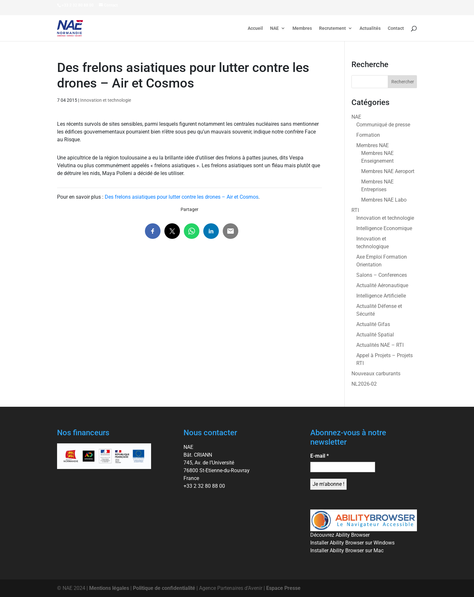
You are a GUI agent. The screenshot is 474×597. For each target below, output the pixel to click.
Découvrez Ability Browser (340, 535)
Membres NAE (372, 145)
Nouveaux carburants (375, 373)
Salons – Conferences (381, 275)
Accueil (255, 28)
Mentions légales (109, 588)
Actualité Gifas (373, 324)
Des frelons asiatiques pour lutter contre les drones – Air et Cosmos (181, 197)
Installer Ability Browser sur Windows (352, 543)
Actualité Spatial (375, 335)
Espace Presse (283, 588)
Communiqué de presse (383, 125)
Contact (396, 28)
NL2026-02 (364, 384)
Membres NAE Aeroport (387, 171)
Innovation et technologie (105, 100)
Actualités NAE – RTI (380, 345)
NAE (274, 28)
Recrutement (332, 28)
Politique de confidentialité (164, 588)
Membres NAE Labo (384, 200)
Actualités (370, 28)
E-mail (319, 456)
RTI (355, 210)
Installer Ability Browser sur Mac (347, 550)
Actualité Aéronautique (382, 285)
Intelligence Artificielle (381, 296)
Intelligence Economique (384, 228)
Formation (368, 135)
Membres (302, 28)
